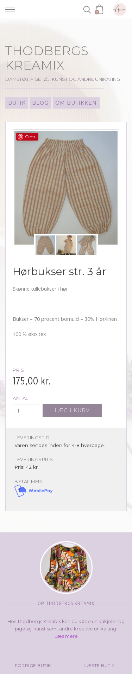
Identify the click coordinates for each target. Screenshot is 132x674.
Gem (30, 136)
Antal (21, 398)
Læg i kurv (72, 410)
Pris (18, 370)
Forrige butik (33, 665)
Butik (17, 103)
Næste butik (99, 665)
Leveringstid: (32, 437)
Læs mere (66, 636)
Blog (40, 103)
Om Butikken (76, 103)
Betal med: (28, 481)
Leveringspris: (34, 459)
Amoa (120, 9)
